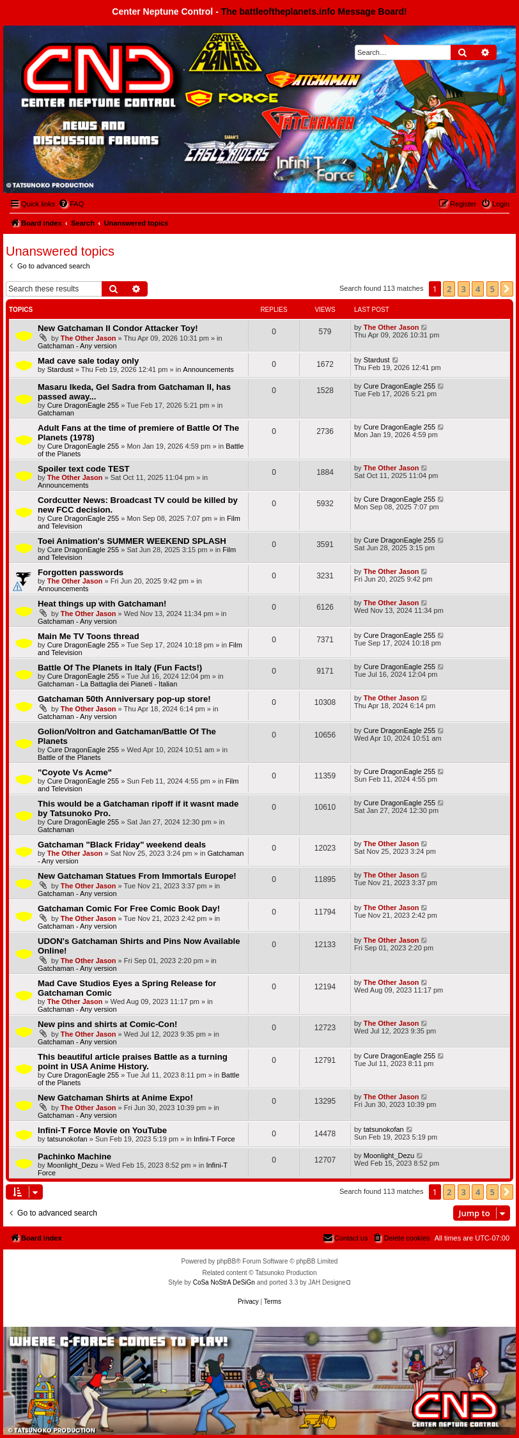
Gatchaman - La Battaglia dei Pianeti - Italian (107, 684)
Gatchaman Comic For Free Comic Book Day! (129, 908)
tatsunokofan (67, 1139)
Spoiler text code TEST (84, 469)
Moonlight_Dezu (72, 1165)
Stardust (60, 369)
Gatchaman (56, 413)
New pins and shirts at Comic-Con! (107, 1024)
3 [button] (463, 289)
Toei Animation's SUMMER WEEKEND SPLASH (132, 541)
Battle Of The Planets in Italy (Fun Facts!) (120, 667)
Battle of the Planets (69, 757)
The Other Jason (88, 338)
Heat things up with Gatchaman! (102, 603)
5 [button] (492, 289)
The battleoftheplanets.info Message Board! (314, 11)
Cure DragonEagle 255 (83, 405)
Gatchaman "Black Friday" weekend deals (122, 844)
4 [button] (478, 289)
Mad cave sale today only (88, 361)
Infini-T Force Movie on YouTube (102, 1130)
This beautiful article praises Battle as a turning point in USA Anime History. (133, 1061)
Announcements (208, 369)
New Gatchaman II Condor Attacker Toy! (118, 328)
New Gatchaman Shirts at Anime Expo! (115, 1097)
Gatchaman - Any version (77, 346)
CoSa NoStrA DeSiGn (224, 1282)
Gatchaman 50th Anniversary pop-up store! (124, 699)
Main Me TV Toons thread (88, 636)
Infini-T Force (214, 1139)
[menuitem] (71, 204)
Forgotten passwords (80, 572)
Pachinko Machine (74, 1156)
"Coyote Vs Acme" (75, 772)
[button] (506, 289)
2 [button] (449, 289)
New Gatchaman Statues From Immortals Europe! (137, 876)
